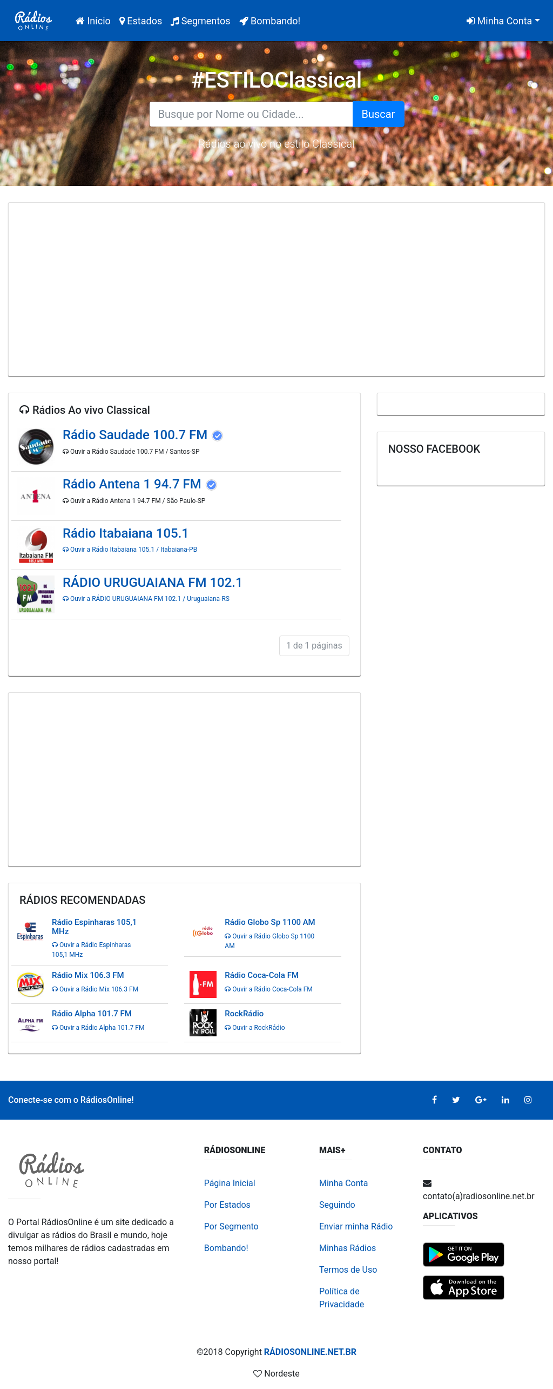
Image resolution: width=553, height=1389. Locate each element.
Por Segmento (231, 1226)
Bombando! (270, 21)
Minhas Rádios (347, 1248)
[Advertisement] (276, 289)
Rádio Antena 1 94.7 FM (134, 484)
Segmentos (200, 21)
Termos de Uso (348, 1270)
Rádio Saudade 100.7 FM (137, 434)
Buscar (378, 114)
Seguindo (337, 1205)
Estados (140, 21)
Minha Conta (499, 21)
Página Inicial (229, 1183)
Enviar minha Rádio (356, 1226)
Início (95, 20)
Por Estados (227, 1205)
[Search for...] (251, 114)
